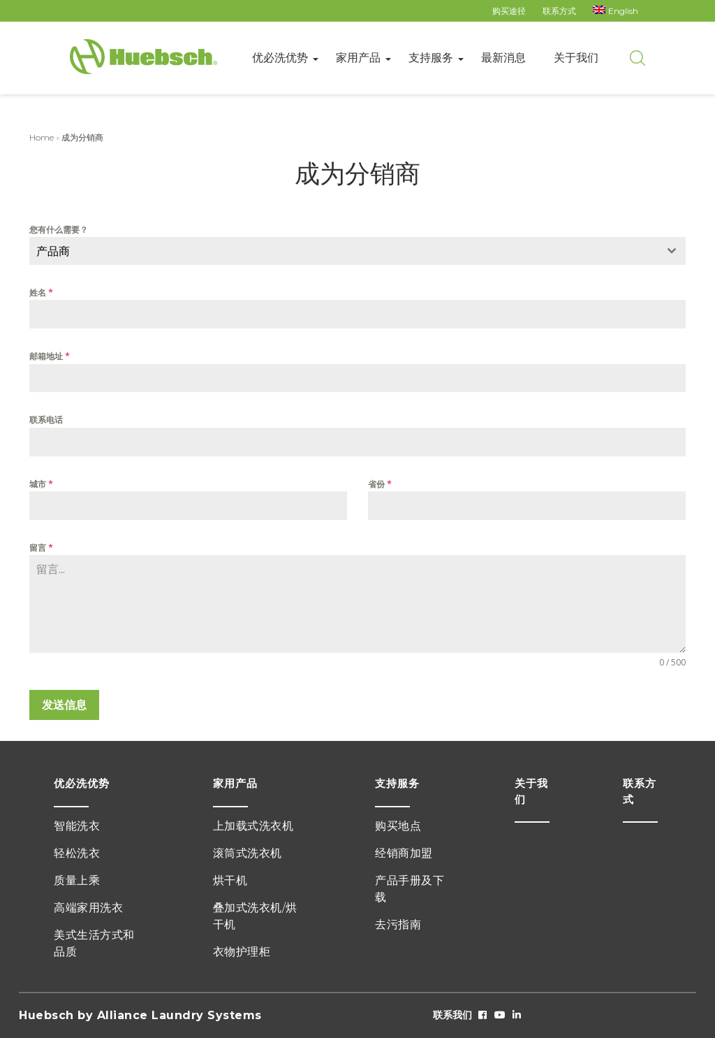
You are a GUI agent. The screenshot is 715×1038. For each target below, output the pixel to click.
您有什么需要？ (58, 230)
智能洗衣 (77, 825)
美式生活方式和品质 (94, 943)
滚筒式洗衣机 (247, 853)
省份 (380, 484)
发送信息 (64, 705)
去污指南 (398, 924)
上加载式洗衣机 (253, 825)
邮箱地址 (49, 356)
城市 (41, 484)
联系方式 (559, 11)
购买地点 (398, 825)
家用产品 (358, 57)
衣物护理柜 (242, 951)
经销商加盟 (404, 853)
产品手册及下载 (409, 889)
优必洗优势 (280, 57)
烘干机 (230, 880)
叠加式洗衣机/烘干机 (255, 916)
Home (41, 137)
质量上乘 (77, 880)
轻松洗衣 (77, 853)
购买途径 (509, 11)
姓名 (41, 292)
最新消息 (503, 57)
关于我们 (576, 57)
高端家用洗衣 (88, 907)
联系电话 (46, 420)
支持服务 (430, 57)
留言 (41, 548)
